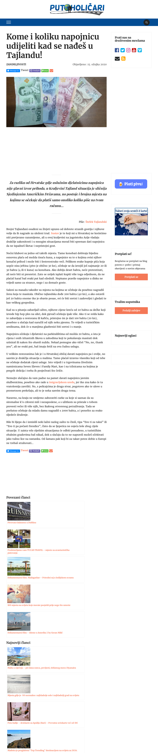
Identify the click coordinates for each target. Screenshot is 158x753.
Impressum (12, 704)
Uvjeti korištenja (15, 716)
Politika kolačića (15, 728)
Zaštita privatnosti (16, 722)
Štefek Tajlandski (96, 221)
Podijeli (36, 70)
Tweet (25, 70)
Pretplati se (131, 276)
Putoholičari (22, 744)
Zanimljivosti (16, 64)
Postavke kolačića (141, 743)
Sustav (55, 233)
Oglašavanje (12, 710)
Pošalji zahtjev (131, 310)
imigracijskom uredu (61, 382)
